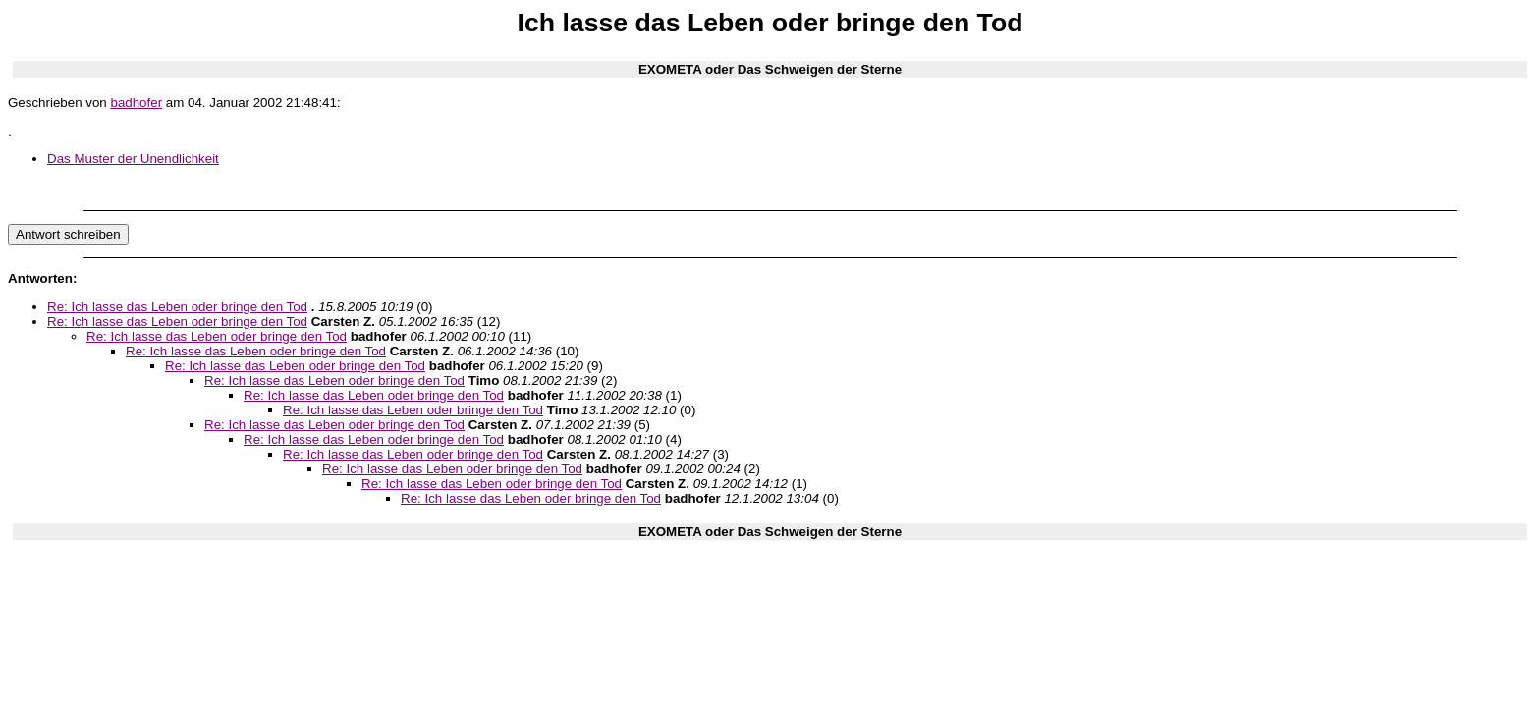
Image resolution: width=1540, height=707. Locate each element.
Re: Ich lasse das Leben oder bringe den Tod (177, 306)
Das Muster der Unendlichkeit (133, 158)
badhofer (136, 102)
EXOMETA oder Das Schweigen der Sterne (770, 69)
